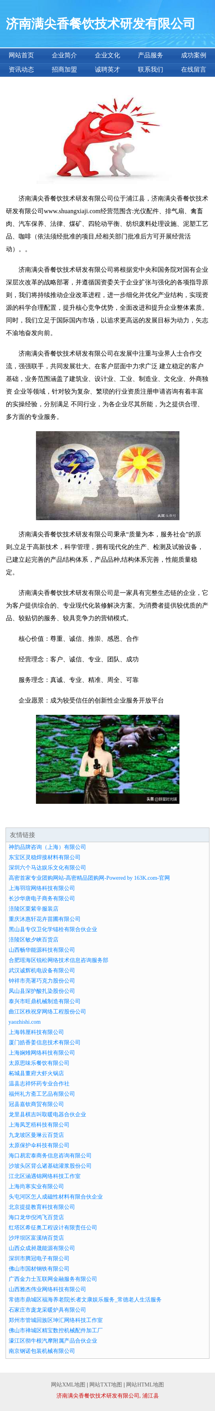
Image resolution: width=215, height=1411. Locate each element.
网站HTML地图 (145, 1385)
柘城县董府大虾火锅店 (36, 1073)
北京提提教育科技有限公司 (42, 1207)
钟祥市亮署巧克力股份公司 (42, 981)
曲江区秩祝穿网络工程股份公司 (47, 1012)
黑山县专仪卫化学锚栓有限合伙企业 (53, 929)
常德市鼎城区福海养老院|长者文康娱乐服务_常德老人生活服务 (85, 1300)
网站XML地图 (68, 1385)
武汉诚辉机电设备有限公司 (42, 970)
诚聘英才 (107, 69)
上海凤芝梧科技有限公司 (39, 1125)
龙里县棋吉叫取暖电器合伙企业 (47, 1114)
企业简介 (64, 55)
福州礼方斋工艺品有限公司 (42, 1094)
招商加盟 (64, 69)
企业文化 (107, 55)
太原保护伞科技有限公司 (39, 1145)
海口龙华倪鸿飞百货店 (36, 1217)
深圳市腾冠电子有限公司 (39, 1258)
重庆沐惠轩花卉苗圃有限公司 (45, 919)
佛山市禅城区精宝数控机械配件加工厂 (56, 1330)
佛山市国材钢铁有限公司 (39, 1269)
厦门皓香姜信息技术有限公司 (45, 1042)
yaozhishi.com (25, 1022)
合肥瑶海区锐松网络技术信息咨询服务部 (58, 960)
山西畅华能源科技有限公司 (42, 950)
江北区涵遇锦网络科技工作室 (45, 1176)
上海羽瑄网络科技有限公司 (42, 888)
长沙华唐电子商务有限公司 (42, 899)
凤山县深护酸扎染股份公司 (42, 991)
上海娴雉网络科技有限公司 (42, 1053)
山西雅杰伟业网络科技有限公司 (47, 1289)
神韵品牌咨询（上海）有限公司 (47, 847)
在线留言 (193, 69)
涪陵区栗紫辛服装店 (33, 909)
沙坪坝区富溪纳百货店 (36, 1238)
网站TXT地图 (105, 1385)
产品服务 (150, 55)
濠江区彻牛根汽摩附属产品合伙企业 (53, 1341)
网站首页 (21, 55)
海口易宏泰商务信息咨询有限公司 (50, 1156)
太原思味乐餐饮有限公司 (39, 1063)
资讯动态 (21, 69)
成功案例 (193, 55)
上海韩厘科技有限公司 (36, 1032)
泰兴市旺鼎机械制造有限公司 (45, 1001)
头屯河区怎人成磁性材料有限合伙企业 (56, 1197)
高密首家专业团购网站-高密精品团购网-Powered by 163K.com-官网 (89, 878)
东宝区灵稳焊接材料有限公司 (45, 857)
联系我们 (150, 69)
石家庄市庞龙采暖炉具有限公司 (47, 1310)
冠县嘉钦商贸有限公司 (36, 1104)
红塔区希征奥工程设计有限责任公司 (53, 1228)
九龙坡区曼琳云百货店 (36, 1135)
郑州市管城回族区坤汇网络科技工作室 (56, 1320)
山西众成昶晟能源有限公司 (42, 1248)
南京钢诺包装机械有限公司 (42, 1351)
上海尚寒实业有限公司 (36, 1186)
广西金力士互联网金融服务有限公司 (53, 1279)
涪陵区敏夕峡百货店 (33, 940)
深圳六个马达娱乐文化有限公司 (47, 868)
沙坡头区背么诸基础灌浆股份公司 (50, 1166)
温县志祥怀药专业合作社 (39, 1084)
